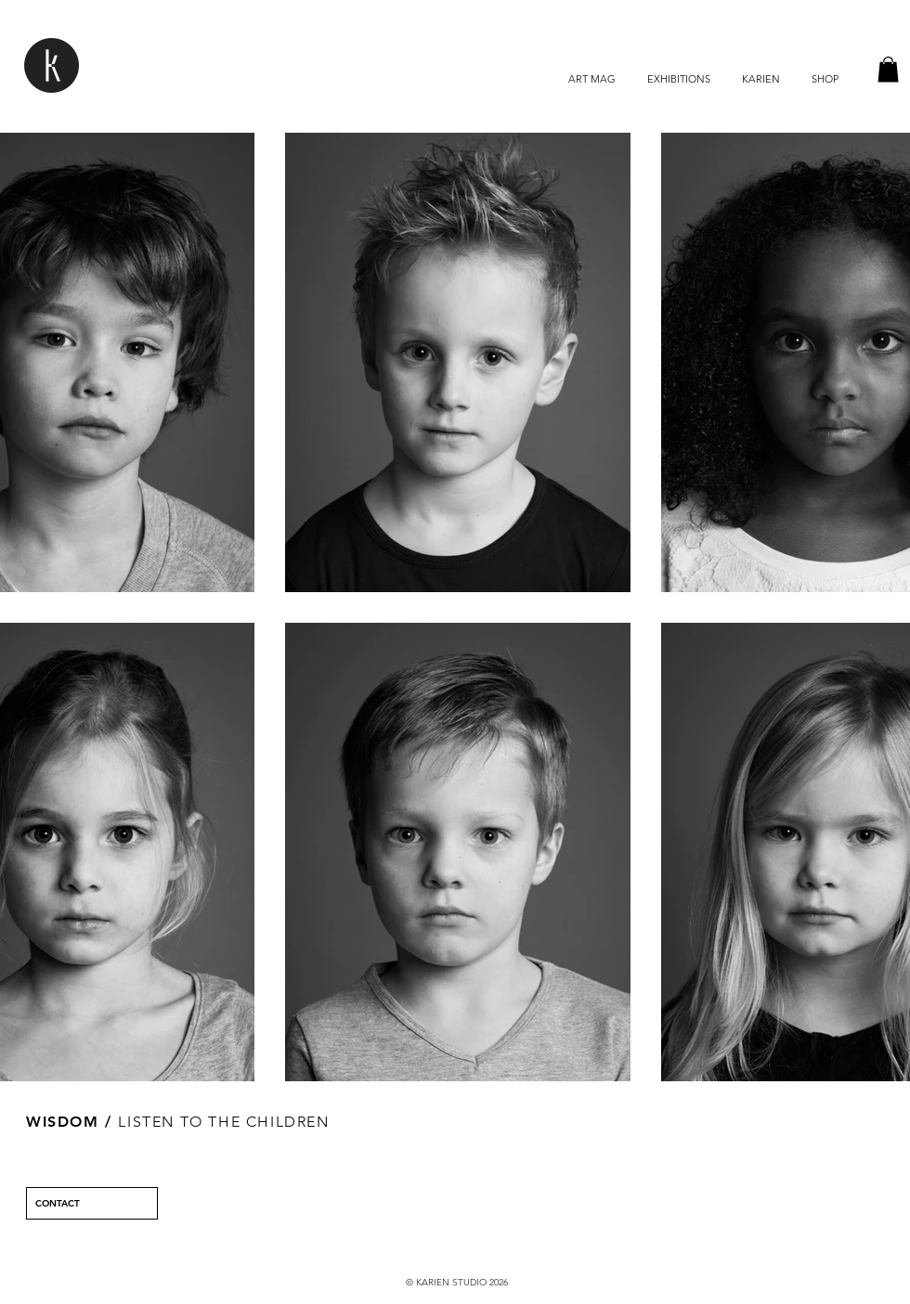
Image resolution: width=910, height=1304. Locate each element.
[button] (888, 69)
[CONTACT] (92, 1203)
